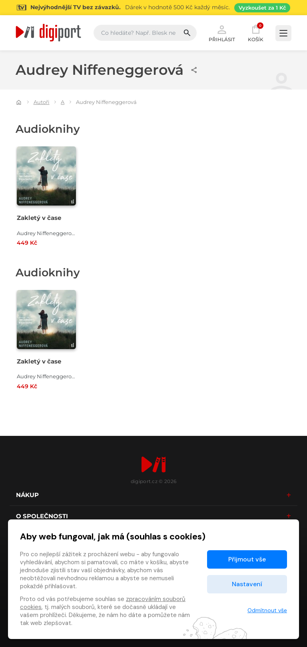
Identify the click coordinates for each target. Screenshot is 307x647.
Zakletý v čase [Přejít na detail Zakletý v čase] (39, 218)
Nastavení (247, 584)
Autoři (42, 102)
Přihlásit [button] (222, 33)
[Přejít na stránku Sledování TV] (153, 7)
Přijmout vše (247, 559)
